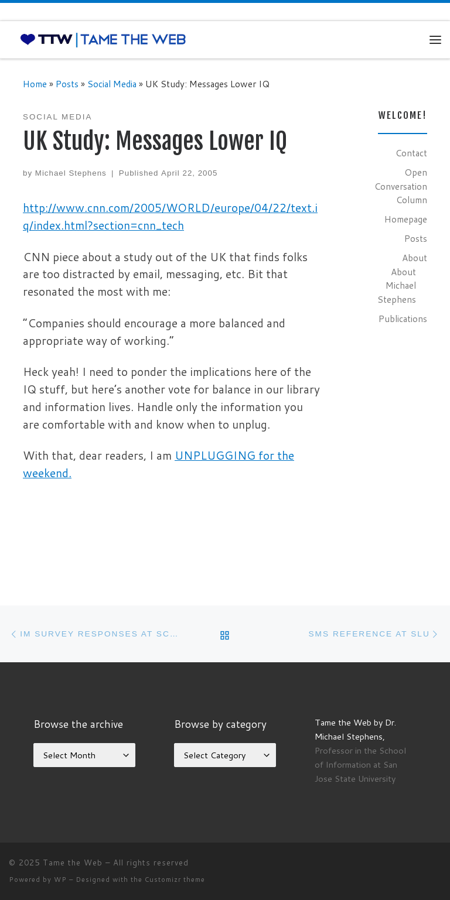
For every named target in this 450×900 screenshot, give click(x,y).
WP (60, 879)
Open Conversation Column (400, 186)
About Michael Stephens (396, 285)
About (414, 257)
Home (35, 83)
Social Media (112, 83)
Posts (67, 83)
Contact (411, 152)
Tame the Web (73, 862)
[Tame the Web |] (103, 39)
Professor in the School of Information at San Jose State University (360, 764)
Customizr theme (175, 879)
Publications (403, 318)
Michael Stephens (71, 173)
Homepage (405, 219)
